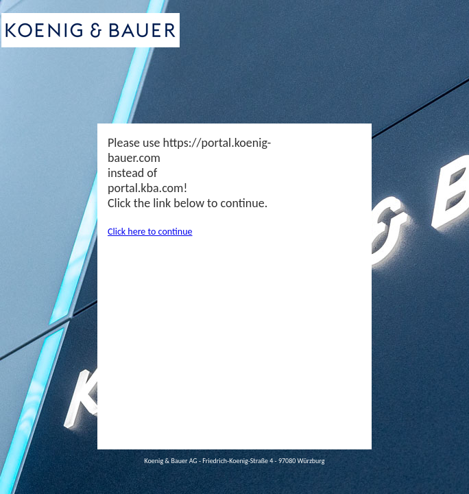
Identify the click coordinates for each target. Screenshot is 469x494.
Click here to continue (150, 231)
